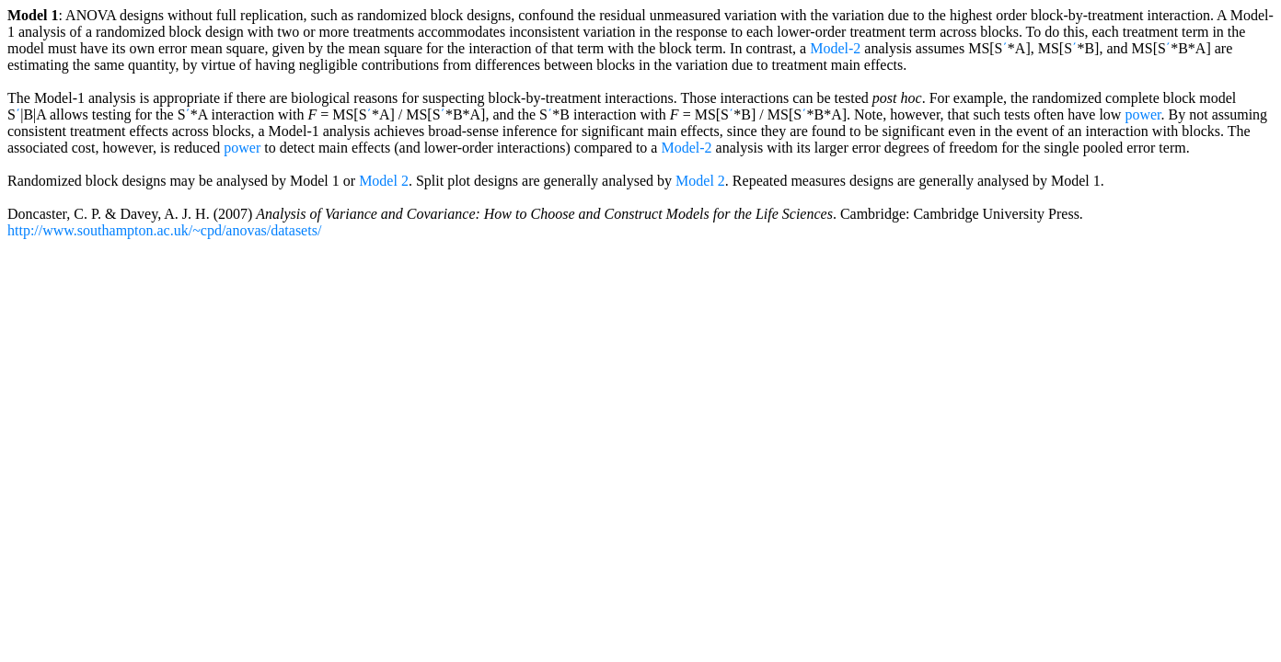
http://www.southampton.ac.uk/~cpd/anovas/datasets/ (164, 230)
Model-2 (835, 48)
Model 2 (384, 180)
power (1142, 114)
